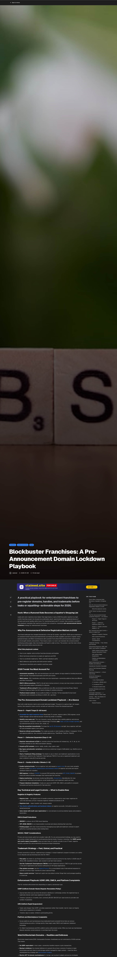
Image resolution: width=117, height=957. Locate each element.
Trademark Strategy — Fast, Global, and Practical (98, 643)
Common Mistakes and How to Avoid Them (97, 689)
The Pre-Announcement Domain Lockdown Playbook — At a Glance (98, 615)
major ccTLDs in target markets (69, 721)
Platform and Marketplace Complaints (98, 659)
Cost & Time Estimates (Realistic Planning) (97, 669)
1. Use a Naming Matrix (98, 680)
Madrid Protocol (44, 868)
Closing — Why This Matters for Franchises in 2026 (97, 697)
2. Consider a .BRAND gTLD (99, 682)
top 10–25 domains (55, 726)
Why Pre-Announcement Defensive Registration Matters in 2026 (98, 605)
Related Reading (96, 703)
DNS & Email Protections (98, 636)
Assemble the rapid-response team (31, 714)
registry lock (61, 766)
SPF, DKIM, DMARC (69, 773)
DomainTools (58, 778)
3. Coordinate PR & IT (97, 684)
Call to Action (92, 700)
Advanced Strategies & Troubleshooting (95, 676)
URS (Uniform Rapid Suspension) (97, 655)
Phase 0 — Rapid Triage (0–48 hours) (99, 619)
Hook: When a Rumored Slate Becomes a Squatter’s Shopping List (97, 601)
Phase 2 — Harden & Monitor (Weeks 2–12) (99, 627)
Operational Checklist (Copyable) (97, 666)
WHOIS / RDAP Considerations (96, 639)
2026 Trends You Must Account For (97, 611)
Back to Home (15, 2)
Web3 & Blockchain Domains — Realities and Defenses (97, 663)
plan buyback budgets (45, 952)
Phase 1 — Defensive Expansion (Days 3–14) (98, 623)
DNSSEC (37, 773)
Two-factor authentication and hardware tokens (35, 806)
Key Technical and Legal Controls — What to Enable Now (98, 631)
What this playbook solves (99, 609)
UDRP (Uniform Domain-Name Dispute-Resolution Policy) (99, 651)
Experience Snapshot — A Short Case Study (97, 673)
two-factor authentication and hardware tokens (44, 768)
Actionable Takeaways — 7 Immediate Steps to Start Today (97, 693)
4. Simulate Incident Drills (98, 686)
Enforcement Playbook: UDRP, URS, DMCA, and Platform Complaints (98, 647)
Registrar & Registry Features (99, 634)
